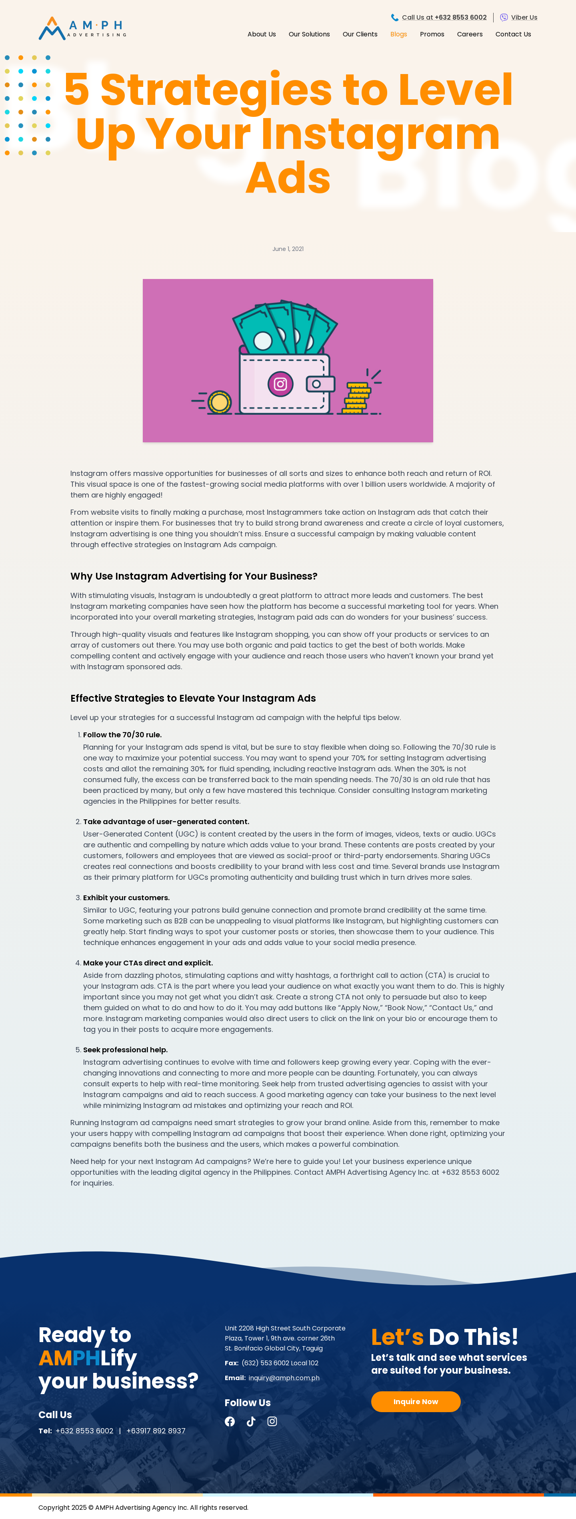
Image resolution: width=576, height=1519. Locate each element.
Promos (432, 34)
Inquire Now (416, 1402)
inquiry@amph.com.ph (284, 1378)
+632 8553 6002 (84, 1431)
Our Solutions (309, 34)
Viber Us (524, 17)
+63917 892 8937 (156, 1431)
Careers (470, 34)
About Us (262, 34)
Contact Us (513, 34)
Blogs (398, 34)
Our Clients (360, 34)
